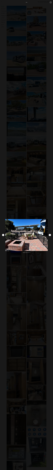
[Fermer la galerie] (51, 2)
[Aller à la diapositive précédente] (3, 235)
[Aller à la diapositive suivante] (50, 235)
